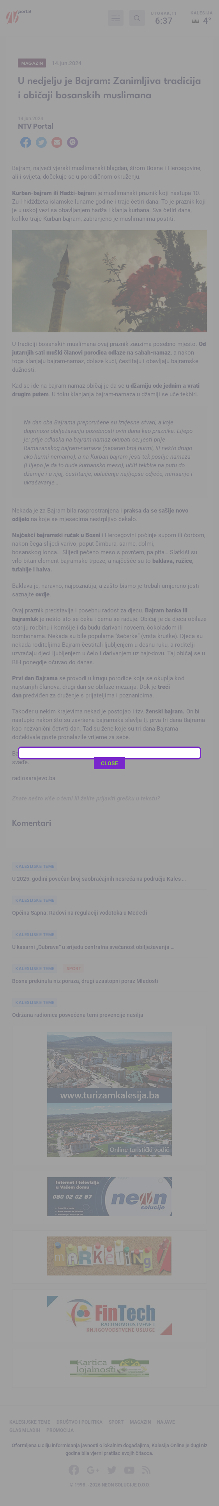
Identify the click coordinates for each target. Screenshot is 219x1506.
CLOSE (109, 263)
